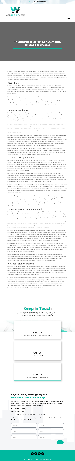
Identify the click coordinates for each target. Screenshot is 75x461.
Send (60, 442)
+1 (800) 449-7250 (38, 1)
